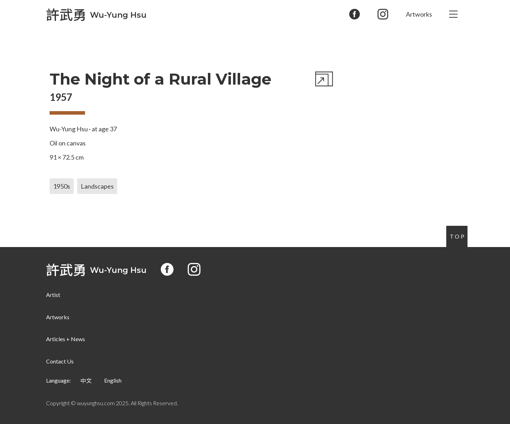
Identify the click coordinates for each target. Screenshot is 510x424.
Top (458, 236)
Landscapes (97, 186)
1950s (61, 186)
